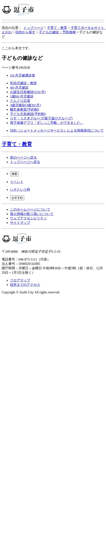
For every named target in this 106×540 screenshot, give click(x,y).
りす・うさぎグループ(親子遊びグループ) (41, 118)
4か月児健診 (19, 87)
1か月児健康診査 (22, 75)
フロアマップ (20, 280)
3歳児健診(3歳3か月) (25, 105)
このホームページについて (30, 209)
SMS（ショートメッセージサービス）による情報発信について (57, 130)
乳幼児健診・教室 (23, 83)
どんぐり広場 (20, 100)
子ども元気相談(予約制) (28, 114)
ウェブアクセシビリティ (28, 218)
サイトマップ (20, 222)
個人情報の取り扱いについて (32, 214)
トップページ (33, 28)
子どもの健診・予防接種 (57, 32)
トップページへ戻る (25, 162)
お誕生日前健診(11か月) (28, 92)
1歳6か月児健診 (21, 96)
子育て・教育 (57, 28)
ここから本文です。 (17, 48)
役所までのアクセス (25, 284)
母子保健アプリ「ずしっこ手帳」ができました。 (47, 122)
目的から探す (25, 32)
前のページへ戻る (23, 157)
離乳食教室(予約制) (24, 109)
